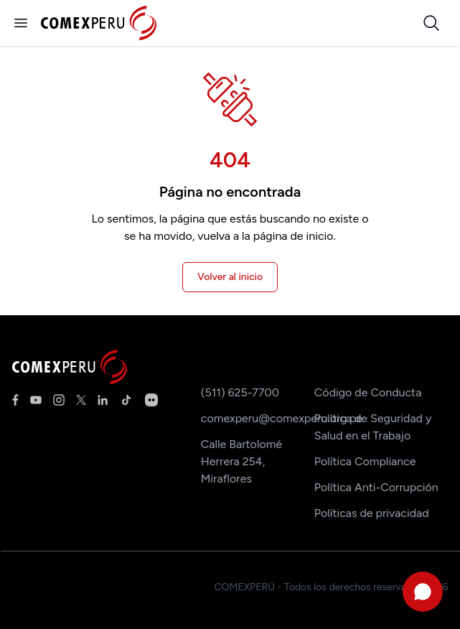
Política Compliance (365, 461)
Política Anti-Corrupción (376, 487)
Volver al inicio (230, 277)
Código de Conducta (367, 392)
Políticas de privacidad (371, 513)
